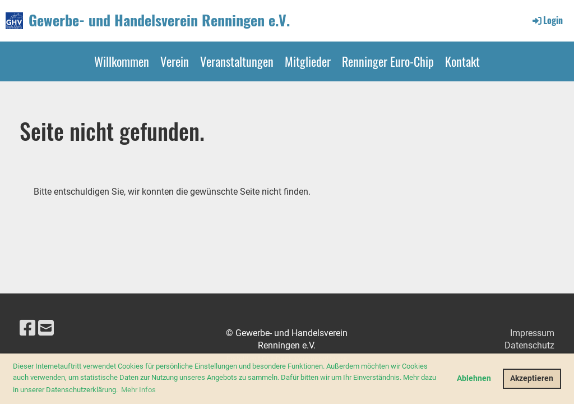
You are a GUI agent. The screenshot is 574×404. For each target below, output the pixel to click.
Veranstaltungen (237, 61)
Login (547, 20)
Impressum (532, 333)
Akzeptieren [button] (531, 378)
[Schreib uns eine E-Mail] (46, 328)
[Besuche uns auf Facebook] (27, 328)
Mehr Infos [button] (138, 389)
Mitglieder (308, 61)
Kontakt (462, 61)
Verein (174, 61)
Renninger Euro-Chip (388, 61)
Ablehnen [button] (474, 378)
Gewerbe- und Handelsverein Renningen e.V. (159, 20)
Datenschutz (529, 345)
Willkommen (121, 61)
